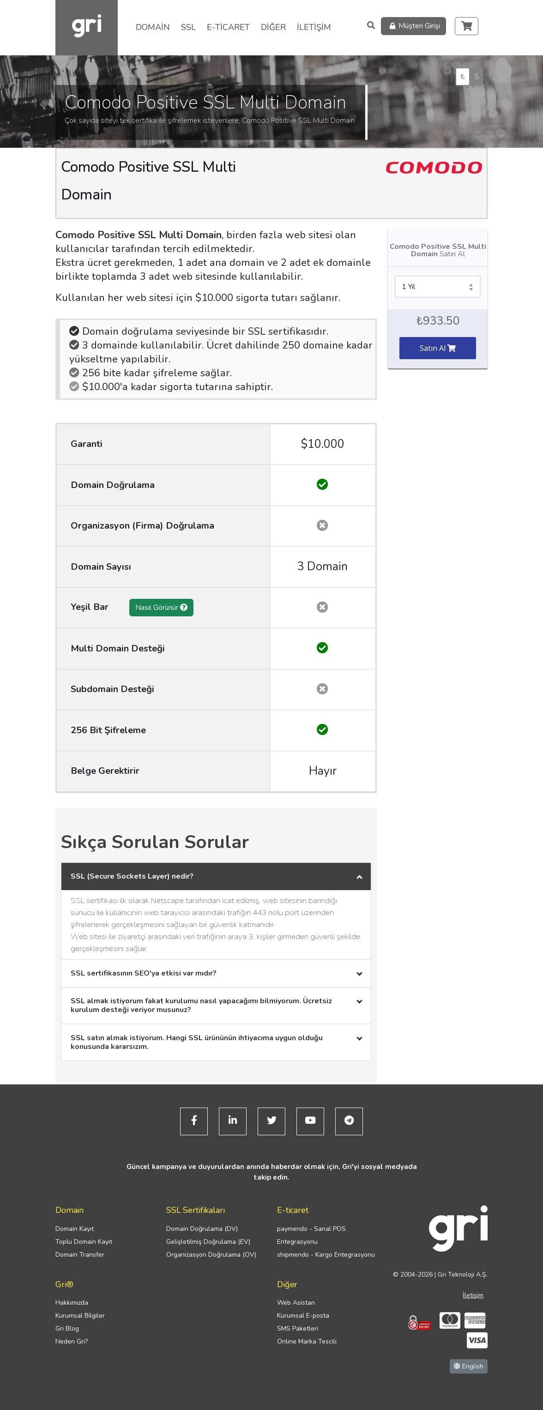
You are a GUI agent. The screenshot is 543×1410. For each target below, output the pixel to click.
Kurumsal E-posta (303, 1315)
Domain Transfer (79, 1254)
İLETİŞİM (314, 27)
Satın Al (438, 348)
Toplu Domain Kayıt (83, 1241)
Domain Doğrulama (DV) (202, 1228)
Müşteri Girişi (413, 26)
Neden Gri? (71, 1341)
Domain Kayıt (74, 1228)
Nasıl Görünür (161, 608)
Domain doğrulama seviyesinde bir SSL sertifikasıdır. (198, 331)
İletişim (473, 1295)
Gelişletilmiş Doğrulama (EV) (208, 1241)
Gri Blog (67, 1328)
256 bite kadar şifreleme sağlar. (150, 373)
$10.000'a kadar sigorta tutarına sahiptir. (171, 387)
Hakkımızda (71, 1302)
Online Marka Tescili (307, 1341)
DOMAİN (153, 27)
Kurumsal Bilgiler (80, 1315)
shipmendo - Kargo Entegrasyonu (326, 1254)
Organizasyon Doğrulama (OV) (211, 1254)
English (468, 1366)
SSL (188, 27)
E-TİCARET (228, 27)
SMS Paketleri (297, 1328)
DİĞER (273, 27)
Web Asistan (296, 1302)
